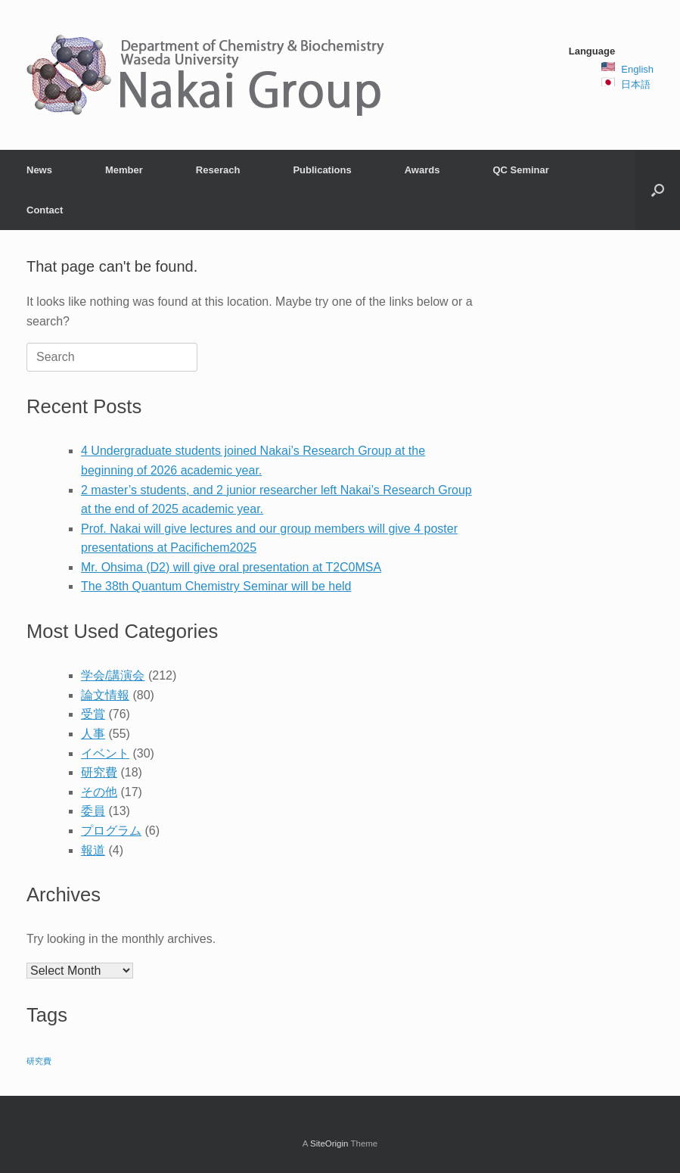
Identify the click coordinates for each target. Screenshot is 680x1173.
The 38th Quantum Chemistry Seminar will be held (216, 586)
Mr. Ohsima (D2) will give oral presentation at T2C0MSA (231, 567)
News (39, 170)
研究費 (99, 772)
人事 (93, 733)
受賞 (93, 714)
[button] (657, 190)
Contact (44, 210)
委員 (93, 810)
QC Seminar (520, 170)
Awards (422, 170)
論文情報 (105, 695)
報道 (93, 850)
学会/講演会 (112, 675)
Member (124, 170)
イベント (105, 753)
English (637, 69)
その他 (99, 792)
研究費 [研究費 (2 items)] (38, 1061)
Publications (322, 170)
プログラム (111, 830)
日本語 (636, 84)
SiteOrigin (329, 1143)
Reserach (218, 170)
